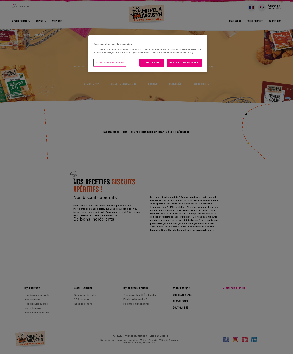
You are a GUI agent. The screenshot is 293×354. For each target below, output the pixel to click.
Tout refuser (151, 63)
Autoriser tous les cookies (184, 63)
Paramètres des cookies (110, 63)
